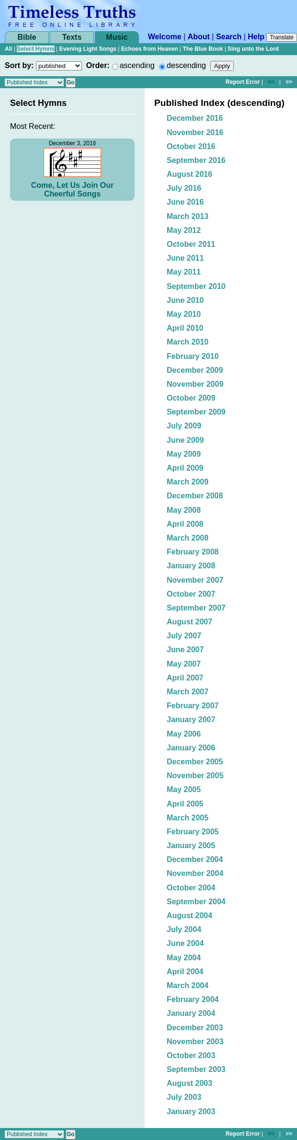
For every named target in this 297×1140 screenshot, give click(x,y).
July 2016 (184, 188)
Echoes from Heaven (149, 49)
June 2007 (185, 649)
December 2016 (195, 118)
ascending (137, 65)
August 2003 (189, 1083)
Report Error (243, 82)
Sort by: (19, 65)
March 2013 (187, 216)
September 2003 (196, 1069)
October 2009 (191, 398)
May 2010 (184, 314)
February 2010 (193, 356)
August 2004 (189, 915)
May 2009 (184, 454)
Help (256, 37)
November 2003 (195, 1041)
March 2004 (187, 985)
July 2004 (184, 929)
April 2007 (185, 678)
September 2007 (196, 608)
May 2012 (184, 230)
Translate (282, 37)
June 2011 (185, 258)
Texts (72, 37)
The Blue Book (203, 49)
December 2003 (195, 1028)
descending (186, 65)
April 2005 (185, 804)
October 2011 (191, 244)
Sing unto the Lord (253, 49)
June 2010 (185, 300)
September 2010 (196, 286)
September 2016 (196, 160)
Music (116, 37)
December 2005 (195, 762)
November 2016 (195, 132)
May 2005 (184, 789)
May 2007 (184, 664)
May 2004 (184, 958)
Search (228, 37)
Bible (26, 37)
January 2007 (191, 719)
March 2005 (187, 818)
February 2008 (193, 552)
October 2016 (191, 146)
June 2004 (185, 943)
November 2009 (195, 384)
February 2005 (193, 832)
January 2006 (191, 748)
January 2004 (191, 1013)
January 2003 (191, 1111)
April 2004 (185, 971)
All (8, 49)
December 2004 (195, 859)
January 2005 (191, 845)
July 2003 (184, 1097)
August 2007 (189, 622)
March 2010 (187, 342)
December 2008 (195, 496)
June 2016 (185, 202)
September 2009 (196, 412)
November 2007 (195, 580)
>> (289, 82)
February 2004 (193, 999)
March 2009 (187, 482)
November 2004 (195, 873)
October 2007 (191, 594)
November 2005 (195, 776)
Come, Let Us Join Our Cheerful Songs (72, 189)
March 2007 (187, 692)
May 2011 (184, 272)
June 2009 (185, 440)
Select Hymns (36, 49)
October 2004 (191, 888)
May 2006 (184, 734)
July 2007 (184, 636)
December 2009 (195, 370)
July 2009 (184, 426)
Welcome (165, 37)
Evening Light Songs (87, 49)
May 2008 (184, 510)
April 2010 (185, 328)
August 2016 (189, 174)
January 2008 (191, 566)
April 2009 (185, 468)
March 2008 (187, 538)
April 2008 (185, 524)
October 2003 (191, 1055)
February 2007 (193, 706)
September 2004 (196, 902)
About (199, 37)
